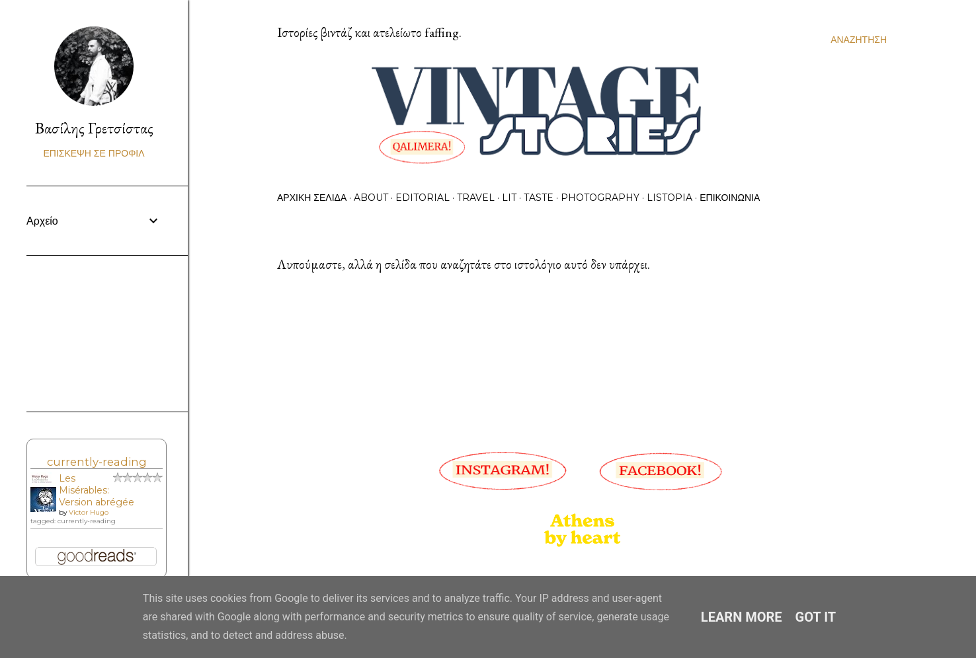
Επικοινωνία (730, 197)
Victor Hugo (88, 512)
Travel (476, 197)
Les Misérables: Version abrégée (96, 490)
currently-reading (97, 461)
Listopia (669, 197)
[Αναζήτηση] (859, 39)
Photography (600, 197)
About (371, 197)
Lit (509, 197)
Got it (815, 617)
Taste (538, 197)
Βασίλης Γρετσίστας (94, 128)
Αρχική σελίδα (311, 197)
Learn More (741, 617)
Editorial (422, 197)
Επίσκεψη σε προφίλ (93, 153)
